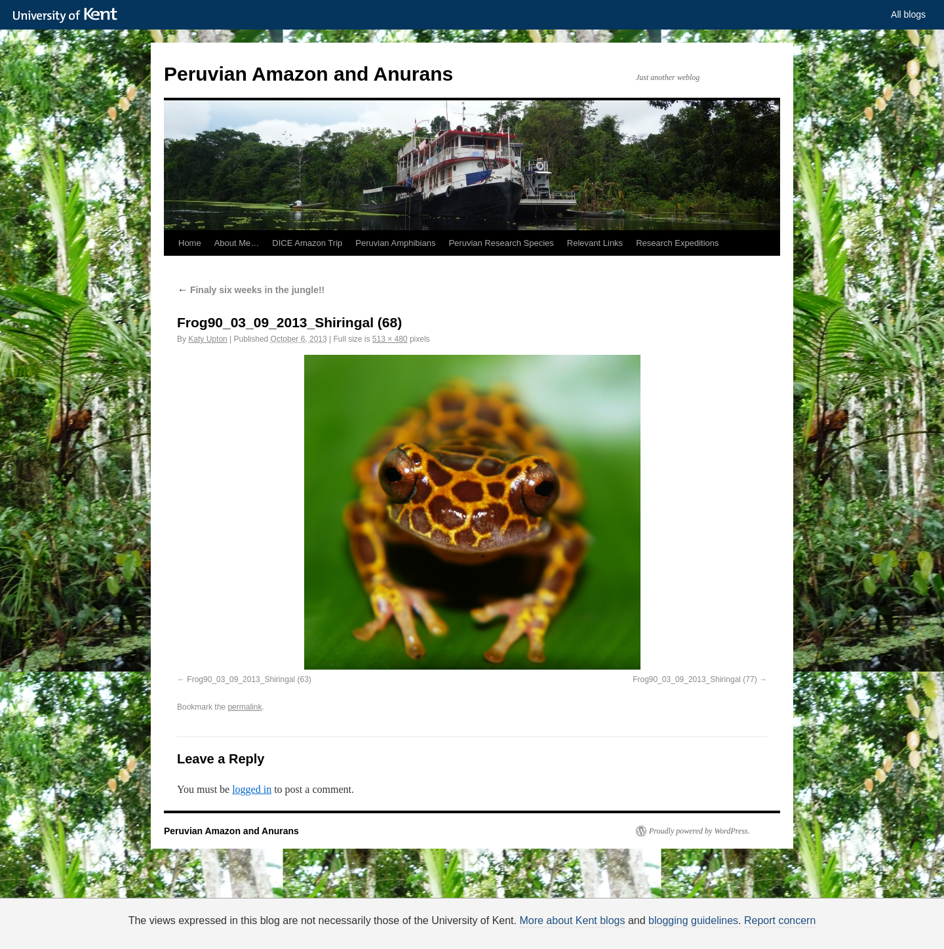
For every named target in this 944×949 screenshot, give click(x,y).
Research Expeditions (677, 243)
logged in (251, 789)
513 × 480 (390, 339)
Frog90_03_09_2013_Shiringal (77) (695, 679)
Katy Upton (207, 339)
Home (189, 243)
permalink (244, 707)
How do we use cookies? (514, 929)
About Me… (237, 243)
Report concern (780, 920)
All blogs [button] (908, 14)
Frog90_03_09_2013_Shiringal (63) (249, 679)
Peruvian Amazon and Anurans (308, 74)
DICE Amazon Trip (307, 243)
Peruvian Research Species (500, 243)
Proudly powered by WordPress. (699, 831)
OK (696, 927)
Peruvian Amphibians (395, 243)
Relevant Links (595, 243)
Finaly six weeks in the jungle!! (250, 290)
